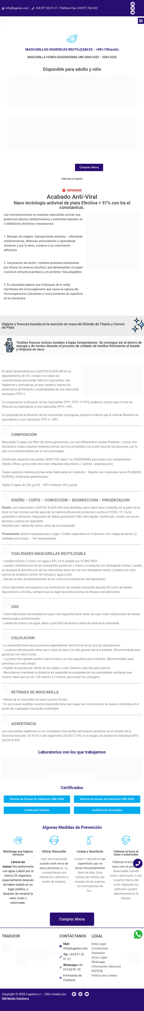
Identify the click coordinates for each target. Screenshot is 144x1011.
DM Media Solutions (15, 998)
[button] (141, 21)
